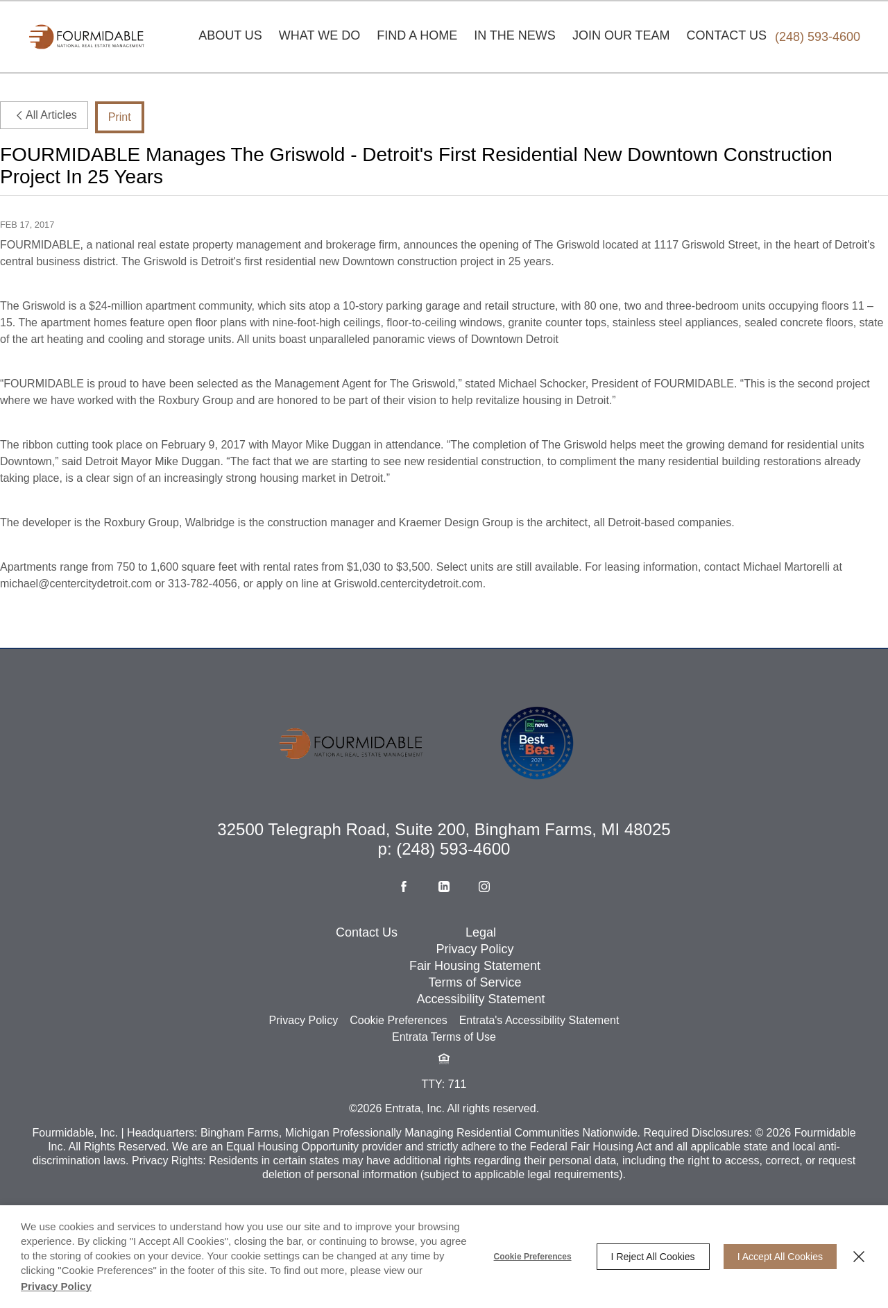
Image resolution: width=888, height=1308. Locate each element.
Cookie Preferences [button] (398, 1069)
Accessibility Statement (480, 1048)
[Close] (859, 1256)
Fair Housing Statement (474, 1015)
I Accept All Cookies (780, 1256)
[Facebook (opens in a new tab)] (404, 936)
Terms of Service (474, 1032)
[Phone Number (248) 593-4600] (817, 37)
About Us (230, 35)
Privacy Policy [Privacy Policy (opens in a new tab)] (56, 1286)
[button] (444, 1108)
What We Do (319, 35)
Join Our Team (621, 35)
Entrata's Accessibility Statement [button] (539, 1069)
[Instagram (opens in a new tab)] (484, 936)
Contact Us (727, 35)
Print (119, 117)
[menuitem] (230, 36)
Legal (481, 982)
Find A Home (417, 35)
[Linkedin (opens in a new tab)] (444, 936)
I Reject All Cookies (653, 1256)
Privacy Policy (475, 998)
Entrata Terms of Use (444, 1086)
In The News (515, 35)
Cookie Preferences (533, 1256)
